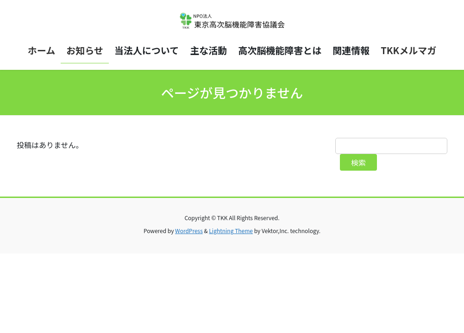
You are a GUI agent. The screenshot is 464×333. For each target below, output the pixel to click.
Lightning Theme (231, 230)
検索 (358, 162)
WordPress (189, 230)
